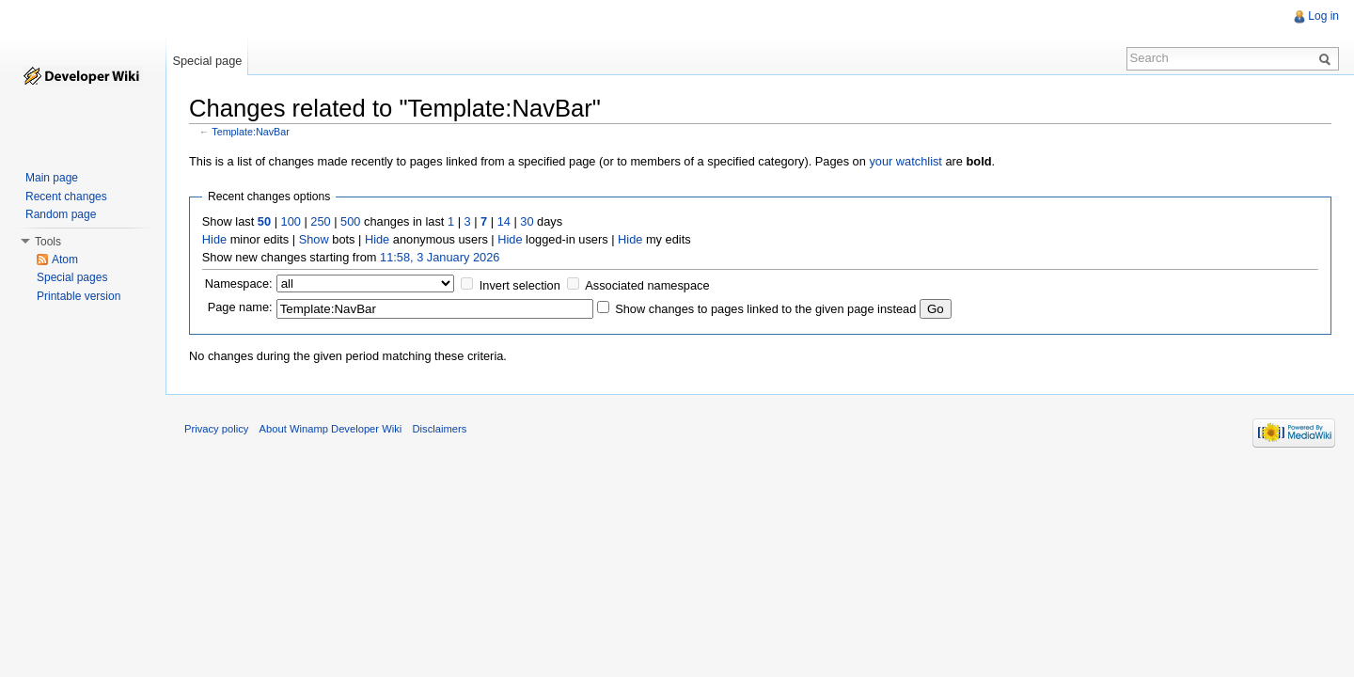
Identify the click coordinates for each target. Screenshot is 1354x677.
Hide (214, 239)
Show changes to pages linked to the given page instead (765, 309)
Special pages (72, 277)
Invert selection (520, 285)
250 (320, 221)
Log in (1323, 16)
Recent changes (66, 196)
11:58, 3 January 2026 (439, 257)
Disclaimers (439, 428)
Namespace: (239, 283)
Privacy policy (216, 428)
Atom (65, 259)
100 (291, 221)
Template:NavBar (250, 131)
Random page (60, 214)
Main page (51, 177)
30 (526, 221)
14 (504, 221)
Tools (48, 241)
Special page (207, 61)
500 (350, 221)
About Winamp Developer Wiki (331, 428)
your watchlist (905, 161)
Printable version (78, 296)
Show (314, 239)
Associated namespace (647, 285)
